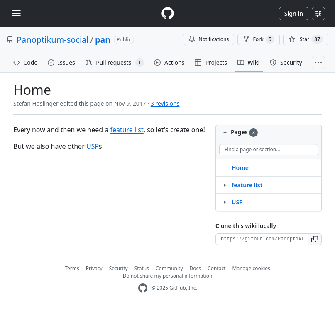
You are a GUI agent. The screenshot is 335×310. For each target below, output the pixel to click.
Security (118, 268)
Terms (72, 268)
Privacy (94, 268)
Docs (195, 268)
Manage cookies (251, 268)
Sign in (293, 13)
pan (102, 39)
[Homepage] (167, 13)
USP (92, 146)
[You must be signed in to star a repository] (305, 39)
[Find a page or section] (268, 149)
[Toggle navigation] (16, 13)
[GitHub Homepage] (143, 288)
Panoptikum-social (52, 39)
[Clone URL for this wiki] (261, 239)
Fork (258, 39)
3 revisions (165, 103)
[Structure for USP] (225, 201)
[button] (315, 239)
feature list (126, 129)
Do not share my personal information (168, 275)
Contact (216, 268)
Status (141, 268)
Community (169, 268)
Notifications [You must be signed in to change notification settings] (208, 39)
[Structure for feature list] (225, 184)
